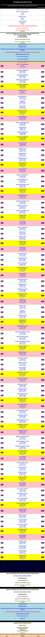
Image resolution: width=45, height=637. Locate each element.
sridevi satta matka (20, 565)
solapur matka (23, 561)
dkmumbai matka (25, 564)
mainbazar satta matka (18, 570)
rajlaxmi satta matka (14, 568)
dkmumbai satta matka (4, 570)
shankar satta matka (14, 565)
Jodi (2, 71)
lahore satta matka (29, 567)
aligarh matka (20, 563)
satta (36, 570)
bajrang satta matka (35, 569)
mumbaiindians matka (40, 561)
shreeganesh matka (28, 561)
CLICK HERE (22, 31)
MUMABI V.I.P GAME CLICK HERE (22, 31)
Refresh (22, 14)
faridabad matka (8, 562)
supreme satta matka (41, 568)
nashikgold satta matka (11, 570)
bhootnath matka (20, 562)
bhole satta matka (23, 569)
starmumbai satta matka (21, 568)
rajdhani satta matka (7, 568)
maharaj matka (3, 561)
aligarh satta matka (28, 568)
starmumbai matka (15, 563)
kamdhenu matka (41, 563)
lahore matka (32, 562)
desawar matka (18, 561)
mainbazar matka (36, 564)
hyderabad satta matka (34, 568)
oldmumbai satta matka (25, 570)
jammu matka (2, 564)
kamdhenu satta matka (11, 569)
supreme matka (30, 563)
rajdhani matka (5, 563)
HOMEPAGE (22, 633)
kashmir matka (20, 564)
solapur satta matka (6, 566)
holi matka (39, 562)
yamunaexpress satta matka (22, 567)
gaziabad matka (3, 562)
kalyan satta (19, 571)
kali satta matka (25, 565)
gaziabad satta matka (36, 566)
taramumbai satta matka (20, 566)
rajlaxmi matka (10, 563)
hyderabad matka (25, 563)
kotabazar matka (2, 565)
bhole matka (6, 564)
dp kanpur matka (27, 571)
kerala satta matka (8, 565)
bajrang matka (15, 564)
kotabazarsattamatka (32, 570)
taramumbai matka (34, 561)
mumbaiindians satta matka (28, 566)
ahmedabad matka (36, 563)
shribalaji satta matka (32, 565)
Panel (43, 71)
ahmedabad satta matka (3, 569)
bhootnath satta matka (14, 567)
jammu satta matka (17, 569)
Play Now (22, 88)
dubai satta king (40, 570)
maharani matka (13, 561)
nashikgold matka (30, 564)
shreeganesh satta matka (12, 566)
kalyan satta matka (29, 569)
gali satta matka (37, 565)
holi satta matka (39, 567)
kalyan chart (23, 571)
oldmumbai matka (42, 564)
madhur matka (8, 561)
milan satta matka (34, 567)
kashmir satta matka (42, 569)
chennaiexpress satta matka (6, 567)
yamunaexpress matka (26, 562)
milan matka (36, 562)
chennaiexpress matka (14, 562)
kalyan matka (11, 564)
